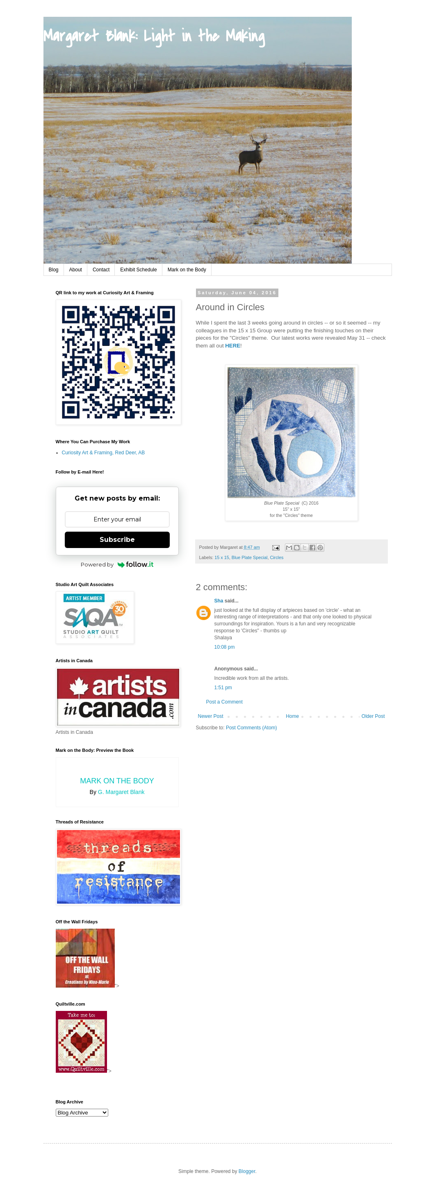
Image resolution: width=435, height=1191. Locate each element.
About (75, 270)
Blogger (247, 1171)
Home (292, 716)
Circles (276, 557)
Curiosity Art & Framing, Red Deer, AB (103, 453)
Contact (101, 270)
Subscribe (117, 540)
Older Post (373, 716)
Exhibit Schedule (138, 270)
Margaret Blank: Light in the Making (153, 36)
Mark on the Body (187, 270)
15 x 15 (221, 557)
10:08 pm (224, 647)
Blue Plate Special (250, 557)
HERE (232, 346)
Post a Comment (224, 702)
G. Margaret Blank (121, 792)
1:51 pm (223, 687)
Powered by (117, 564)
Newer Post (210, 716)
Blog (54, 270)
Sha (218, 601)
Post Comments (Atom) (251, 728)
